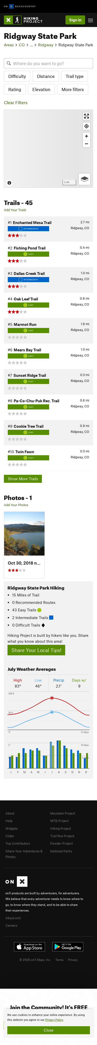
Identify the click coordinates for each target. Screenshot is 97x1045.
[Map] (48, 148)
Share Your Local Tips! (36, 650)
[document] (48, 1023)
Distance (46, 76)
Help (8, 821)
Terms (59, 959)
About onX (13, 918)
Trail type (75, 76)
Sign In (75, 19)
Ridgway (45, 44)
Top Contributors (17, 843)
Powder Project (61, 843)
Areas (9, 44)
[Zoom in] (86, 136)
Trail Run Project (62, 836)
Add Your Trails (15, 210)
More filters (73, 89)
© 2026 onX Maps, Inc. (35, 959)
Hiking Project (60, 828)
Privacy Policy (54, 1020)
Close (49, 1030)
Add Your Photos (16, 505)
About (9, 813)
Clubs (9, 836)
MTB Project (59, 821)
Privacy (73, 959)
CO (22, 44)
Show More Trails (23, 478)
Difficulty (17, 76)
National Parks (61, 851)
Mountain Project (62, 813)
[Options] (84, 179)
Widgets (11, 828)
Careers (11, 925)
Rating (14, 89)
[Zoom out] (86, 143)
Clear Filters (15, 102)
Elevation (41, 89)
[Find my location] (86, 126)
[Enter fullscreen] (86, 116)
